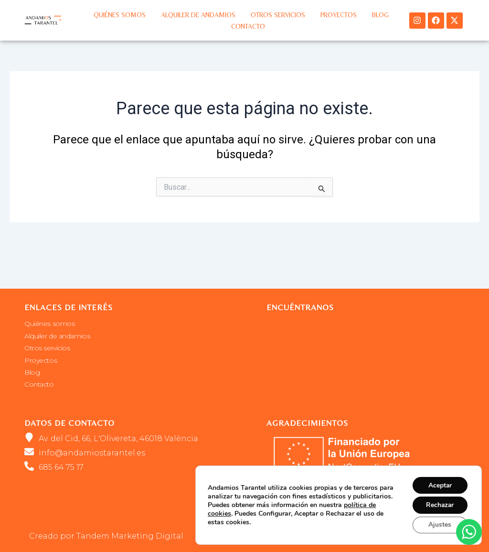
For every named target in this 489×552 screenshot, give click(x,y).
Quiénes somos (120, 15)
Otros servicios (278, 15)
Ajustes (438, 524)
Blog (380, 15)
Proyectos (338, 15)
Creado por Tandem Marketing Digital (106, 536)
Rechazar (439, 504)
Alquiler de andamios (198, 15)
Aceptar (439, 484)
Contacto (248, 26)
